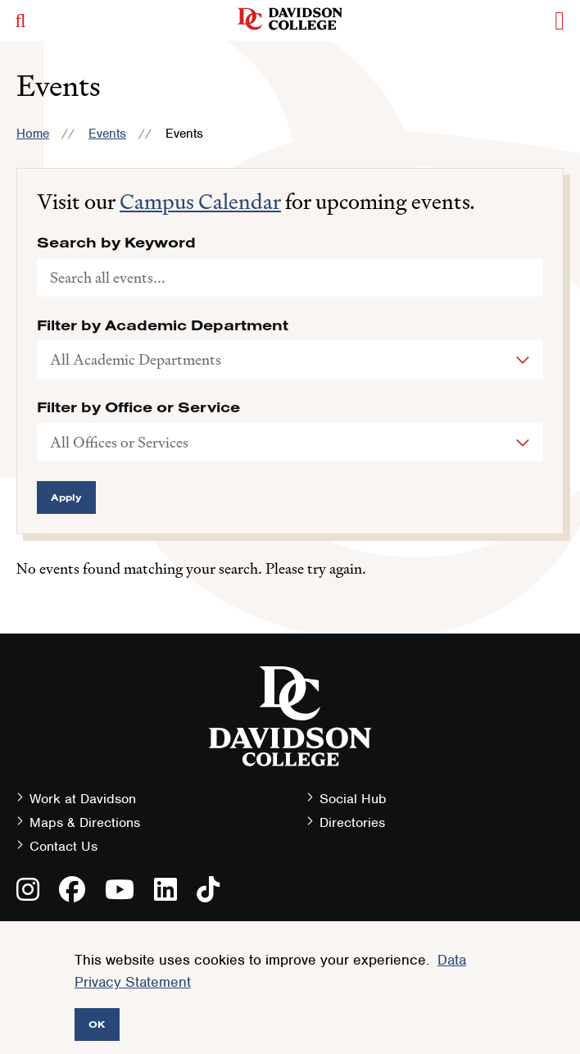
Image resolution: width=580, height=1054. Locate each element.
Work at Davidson (82, 798)
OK (97, 1024)
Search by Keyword (116, 243)
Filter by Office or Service (138, 407)
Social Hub (353, 798)
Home (32, 133)
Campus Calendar (200, 202)
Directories (352, 822)
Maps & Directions (84, 822)
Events (107, 133)
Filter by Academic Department (162, 325)
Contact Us (63, 846)
